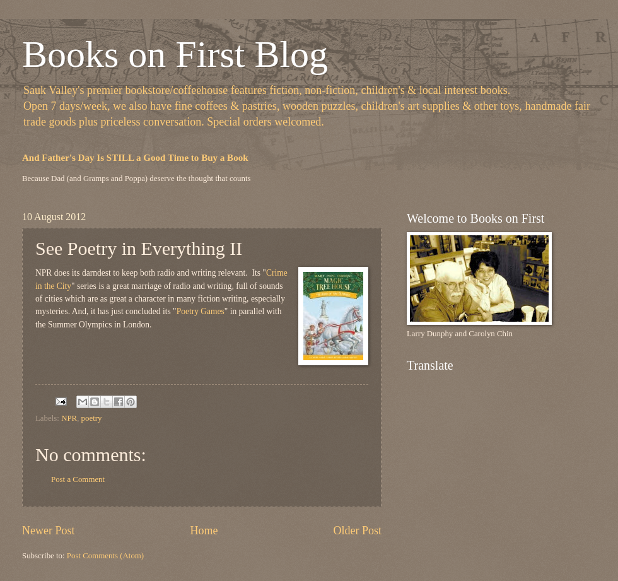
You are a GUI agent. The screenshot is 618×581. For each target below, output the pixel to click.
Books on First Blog (175, 54)
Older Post (357, 530)
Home (204, 530)
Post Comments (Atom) (105, 555)
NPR (69, 418)
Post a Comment (78, 479)
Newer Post (48, 530)
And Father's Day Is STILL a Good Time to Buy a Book (135, 158)
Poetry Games (200, 311)
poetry (91, 418)
